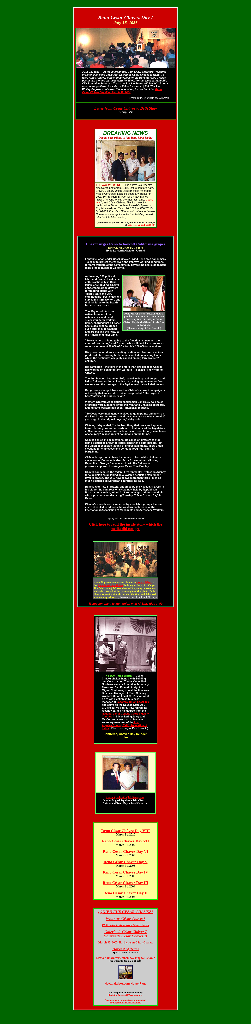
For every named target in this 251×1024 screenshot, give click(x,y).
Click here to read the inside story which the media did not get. (125, 526)
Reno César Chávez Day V (125, 862)
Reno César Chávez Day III (125, 882)
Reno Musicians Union (110, 585)
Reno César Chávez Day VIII (125, 831)
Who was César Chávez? (125, 919)
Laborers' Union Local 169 (141, 225)
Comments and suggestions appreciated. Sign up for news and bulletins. (125, 1001)
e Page (141, 983)
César (144, 582)
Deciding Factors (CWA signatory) (125, 995)
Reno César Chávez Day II (125, 893)
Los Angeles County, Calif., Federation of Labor (124, 725)
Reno (158, 89)
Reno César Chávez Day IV (125, 872)
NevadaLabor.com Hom (121, 983)
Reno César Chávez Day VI (125, 851)
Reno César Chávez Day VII (125, 841)
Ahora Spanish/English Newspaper (125, 797)
